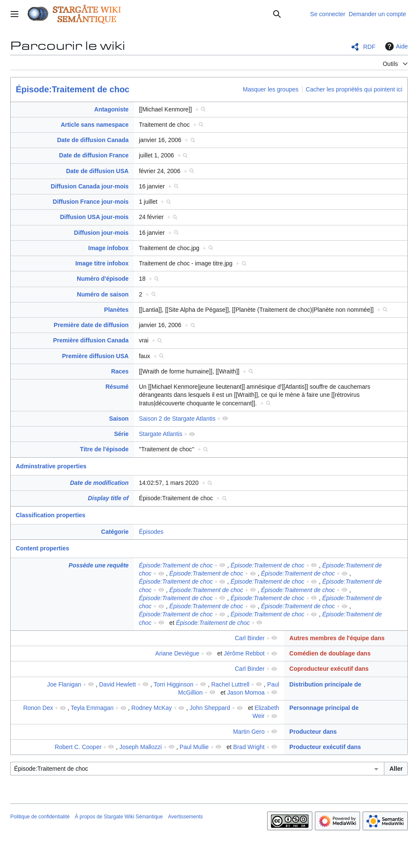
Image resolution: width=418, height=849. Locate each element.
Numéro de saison (103, 294)
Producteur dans (313, 731)
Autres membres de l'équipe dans (337, 638)
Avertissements (185, 817)
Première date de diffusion (91, 325)
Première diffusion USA (95, 356)
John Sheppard (210, 707)
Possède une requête (99, 565)
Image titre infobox (102, 263)
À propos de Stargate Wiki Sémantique (119, 817)
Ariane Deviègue (177, 653)
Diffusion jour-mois (101, 232)
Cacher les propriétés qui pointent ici (354, 89)
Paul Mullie (193, 747)
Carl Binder (250, 638)
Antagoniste (111, 109)
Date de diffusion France (94, 155)
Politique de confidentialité (39, 817)
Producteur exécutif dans (325, 747)
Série (121, 433)
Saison (119, 418)
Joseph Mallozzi (140, 747)
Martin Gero (249, 731)
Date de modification (99, 482)
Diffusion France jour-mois (91, 201)
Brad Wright (249, 747)
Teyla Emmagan (92, 707)
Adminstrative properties (51, 466)
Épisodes (151, 531)
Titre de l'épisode (104, 449)
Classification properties (50, 515)
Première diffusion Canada (91, 340)
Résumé (116, 386)
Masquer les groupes (271, 89)
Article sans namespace (95, 124)
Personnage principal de (324, 707)
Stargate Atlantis (160, 433)
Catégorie (115, 531)
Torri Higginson (173, 684)
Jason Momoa (246, 692)
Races (120, 371)
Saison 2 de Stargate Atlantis (177, 418)
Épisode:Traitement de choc (73, 89)
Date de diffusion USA (97, 171)
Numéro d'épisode (103, 278)
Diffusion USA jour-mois (94, 217)
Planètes (116, 309)
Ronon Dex (38, 707)
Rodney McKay (151, 707)
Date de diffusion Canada (93, 140)
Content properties (42, 548)
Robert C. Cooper (78, 747)
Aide (395, 46)
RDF (369, 46)
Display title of (108, 498)
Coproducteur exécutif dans (329, 668)
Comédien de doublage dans (330, 653)
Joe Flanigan (64, 684)
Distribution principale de (325, 684)
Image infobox (108, 248)
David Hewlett (117, 684)
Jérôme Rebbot (244, 653)
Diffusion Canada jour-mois (90, 186)
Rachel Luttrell (230, 684)
